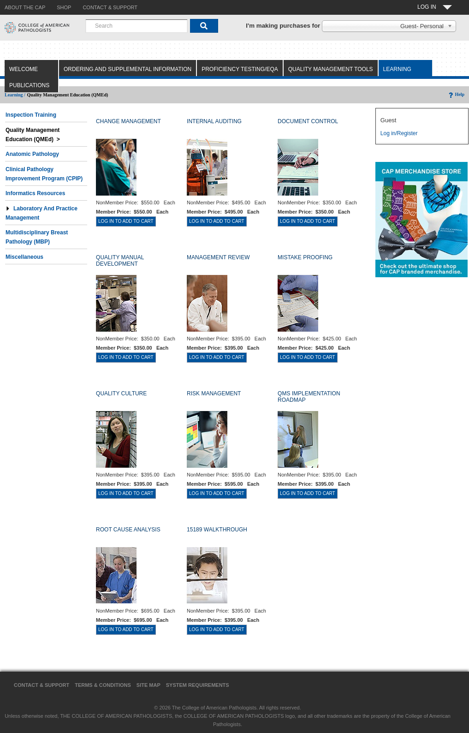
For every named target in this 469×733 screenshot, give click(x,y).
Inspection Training (31, 115)
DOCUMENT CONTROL (308, 121)
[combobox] (136, 26)
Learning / (15, 94)
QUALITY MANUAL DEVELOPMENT (120, 260)
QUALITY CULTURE (121, 393)
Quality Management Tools (330, 69)
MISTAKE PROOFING (305, 257)
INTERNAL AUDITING (214, 121)
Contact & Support (41, 685)
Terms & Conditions (103, 685)
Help (455, 94)
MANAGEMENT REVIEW (218, 257)
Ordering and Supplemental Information (127, 69)
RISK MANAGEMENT (214, 393)
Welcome (23, 69)
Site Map (148, 685)
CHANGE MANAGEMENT (128, 121)
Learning (397, 69)
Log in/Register (399, 133)
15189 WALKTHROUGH (217, 529)
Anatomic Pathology (32, 154)
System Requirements (197, 685)
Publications (29, 85)
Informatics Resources (35, 193)
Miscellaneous (24, 257)
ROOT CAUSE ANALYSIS (128, 529)
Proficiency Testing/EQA (240, 69)
